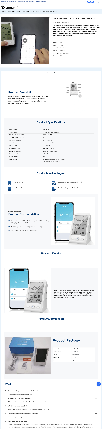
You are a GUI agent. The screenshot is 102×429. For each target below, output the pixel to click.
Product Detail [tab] (51, 73)
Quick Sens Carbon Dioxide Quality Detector (47, 11)
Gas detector (16, 11)
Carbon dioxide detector (28, 11)
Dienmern (3, 11)
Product (10, 11)
